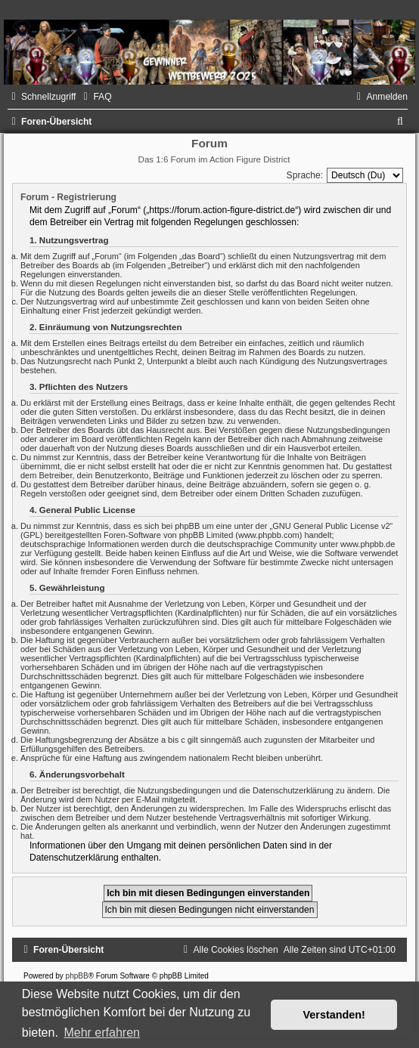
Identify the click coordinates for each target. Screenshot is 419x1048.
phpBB (77, 976)
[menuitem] (95, 96)
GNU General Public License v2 (331, 525)
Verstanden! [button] (334, 1015)
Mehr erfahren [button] (102, 1032)
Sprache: (305, 175)
